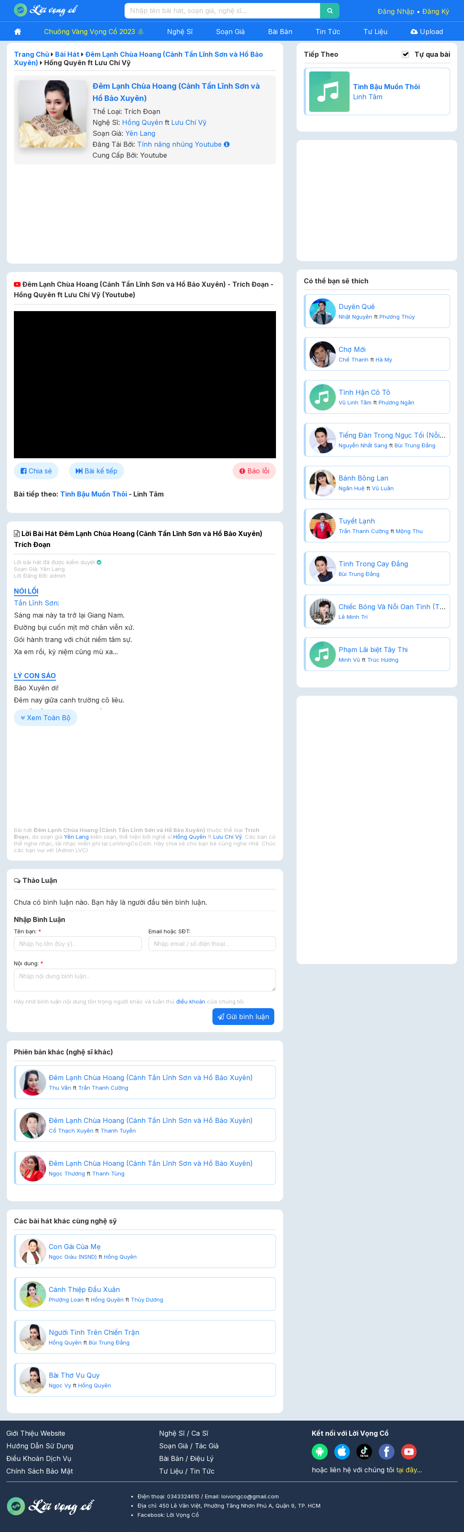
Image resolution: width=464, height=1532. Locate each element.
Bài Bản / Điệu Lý (186, 1458)
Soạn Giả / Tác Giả (189, 1446)
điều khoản (191, 1001)
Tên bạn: (27, 931)
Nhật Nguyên (355, 316)
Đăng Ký (435, 11)
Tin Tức (328, 31)
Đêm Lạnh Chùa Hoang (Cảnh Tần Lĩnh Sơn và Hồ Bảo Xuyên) (151, 1077)
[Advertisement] (145, 213)
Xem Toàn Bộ (46, 717)
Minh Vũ (349, 659)
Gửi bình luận (243, 1016)
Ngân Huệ (352, 488)
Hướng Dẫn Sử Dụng (39, 1446)
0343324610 (184, 1496)
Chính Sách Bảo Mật (39, 1471)
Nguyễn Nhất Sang (363, 445)
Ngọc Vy (60, 1385)
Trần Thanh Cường (103, 1087)
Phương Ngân (396, 402)
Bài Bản (280, 31)
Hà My (384, 359)
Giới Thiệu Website (35, 1433)
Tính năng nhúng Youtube (183, 144)
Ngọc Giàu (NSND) (73, 1256)
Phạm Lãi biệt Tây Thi (373, 649)
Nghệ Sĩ (180, 31)
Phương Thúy (397, 316)
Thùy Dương (147, 1299)
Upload (427, 31)
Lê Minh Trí (353, 616)
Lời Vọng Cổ (183, 1514)
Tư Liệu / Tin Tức (187, 1471)
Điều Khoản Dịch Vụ (38, 1458)
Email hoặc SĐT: (169, 931)
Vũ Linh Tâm (355, 402)
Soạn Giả (230, 31)
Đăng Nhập (396, 11)
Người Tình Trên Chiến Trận (94, 1332)
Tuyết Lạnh (357, 521)
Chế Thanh (354, 359)
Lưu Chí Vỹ (189, 122)
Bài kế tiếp (96, 471)
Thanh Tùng (108, 1173)
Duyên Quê (357, 306)
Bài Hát (67, 54)
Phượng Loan (66, 1299)
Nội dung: (28, 963)
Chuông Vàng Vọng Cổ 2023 (94, 31)
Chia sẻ (36, 471)
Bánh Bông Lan (363, 478)
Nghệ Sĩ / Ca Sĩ (183, 1433)
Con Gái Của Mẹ (75, 1246)
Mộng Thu (409, 531)
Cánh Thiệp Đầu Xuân (84, 1289)
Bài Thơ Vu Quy (74, 1375)
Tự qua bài (432, 54)
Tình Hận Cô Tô (364, 392)
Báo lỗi (254, 471)
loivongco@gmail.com (250, 1496)
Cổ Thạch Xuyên (71, 1130)
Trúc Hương (382, 659)
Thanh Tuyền (118, 1130)
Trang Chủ (31, 54)
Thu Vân (60, 1087)
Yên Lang (140, 133)
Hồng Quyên (142, 122)
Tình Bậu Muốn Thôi (93, 494)
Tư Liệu (375, 31)
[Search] (329, 10)
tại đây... (409, 1470)
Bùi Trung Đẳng (109, 1342)
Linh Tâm (367, 96)
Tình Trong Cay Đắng (373, 564)
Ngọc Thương (67, 1173)
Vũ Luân (383, 488)
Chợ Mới (352, 349)
